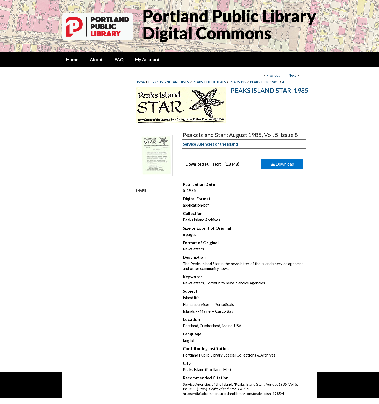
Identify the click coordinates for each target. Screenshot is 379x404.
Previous (273, 75)
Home (140, 82)
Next (292, 75)
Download (282, 163)
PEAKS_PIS (238, 82)
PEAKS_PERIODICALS (209, 82)
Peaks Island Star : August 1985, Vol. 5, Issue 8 (240, 134)
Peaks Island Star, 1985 (269, 90)
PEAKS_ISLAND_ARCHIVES (168, 82)
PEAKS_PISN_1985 (264, 82)
